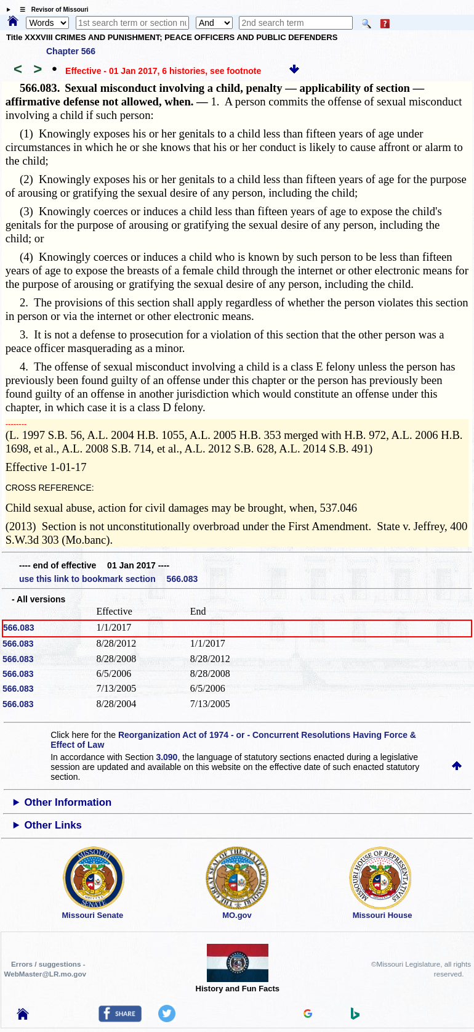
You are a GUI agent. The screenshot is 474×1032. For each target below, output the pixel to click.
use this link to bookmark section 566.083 (108, 579)
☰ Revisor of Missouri (51, 9)
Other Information (68, 802)
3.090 (166, 757)
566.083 (18, 628)
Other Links (53, 825)
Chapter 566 (70, 51)
